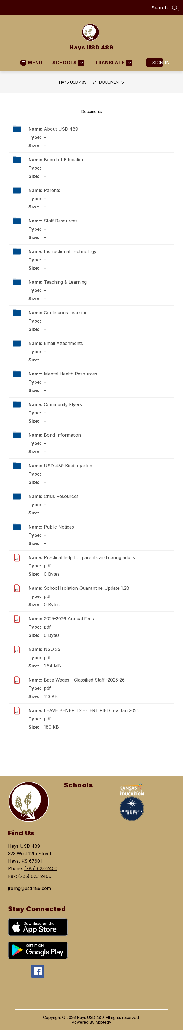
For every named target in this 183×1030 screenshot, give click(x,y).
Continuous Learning (65, 312)
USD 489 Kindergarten (68, 465)
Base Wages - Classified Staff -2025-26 (84, 680)
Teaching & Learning (65, 282)
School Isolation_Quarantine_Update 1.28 (86, 588)
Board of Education (64, 159)
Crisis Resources (61, 496)
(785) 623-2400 (40, 868)
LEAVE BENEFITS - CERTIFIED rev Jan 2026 (91, 710)
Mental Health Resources (70, 374)
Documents (111, 82)
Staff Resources (61, 221)
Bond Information (62, 435)
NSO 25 (52, 649)
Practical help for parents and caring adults (89, 557)
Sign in (157, 62)
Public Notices (59, 527)
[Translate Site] (113, 62)
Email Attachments (63, 343)
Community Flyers (63, 404)
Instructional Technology (70, 251)
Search (160, 7)
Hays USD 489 (73, 82)
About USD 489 (61, 129)
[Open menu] (31, 62)
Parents (52, 190)
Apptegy (103, 1022)
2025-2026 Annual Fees (69, 618)
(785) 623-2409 (34, 876)
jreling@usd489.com (29, 888)
